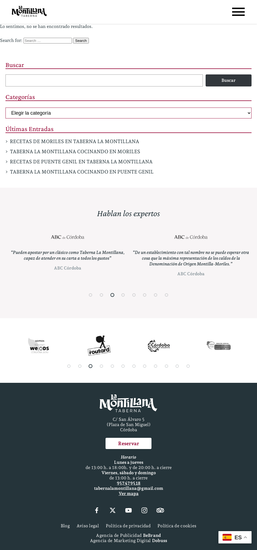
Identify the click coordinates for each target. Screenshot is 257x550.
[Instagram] (144, 511)
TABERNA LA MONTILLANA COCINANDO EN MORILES (75, 151)
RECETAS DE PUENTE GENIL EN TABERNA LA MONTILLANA (81, 161)
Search (81, 41)
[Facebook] (96, 511)
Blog (65, 525)
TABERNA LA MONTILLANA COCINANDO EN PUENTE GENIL (82, 172)
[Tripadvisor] (160, 511)
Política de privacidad (128, 525)
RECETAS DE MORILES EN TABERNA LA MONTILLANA (74, 141)
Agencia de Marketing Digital (128, 540)
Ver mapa (129, 493)
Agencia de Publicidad (128, 535)
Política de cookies (176, 525)
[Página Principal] (29, 12)
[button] (91, 295)
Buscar (14, 64)
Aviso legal (88, 525)
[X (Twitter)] (112, 511)
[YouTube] (128, 511)
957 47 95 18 (129, 483)
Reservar (128, 443)
